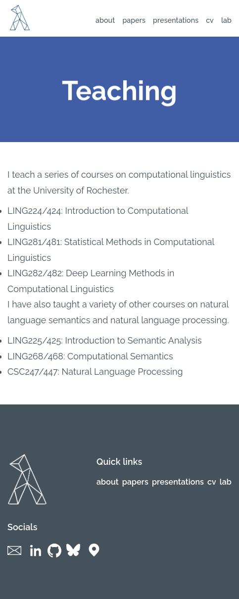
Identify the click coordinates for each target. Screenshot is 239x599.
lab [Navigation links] (226, 20)
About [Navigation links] (105, 20)
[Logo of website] (19, 28)
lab (226, 482)
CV (211, 482)
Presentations (178, 482)
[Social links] (16, 556)
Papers (135, 482)
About (107, 482)
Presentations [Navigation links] (175, 20)
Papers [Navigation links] (133, 20)
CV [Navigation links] (210, 20)
